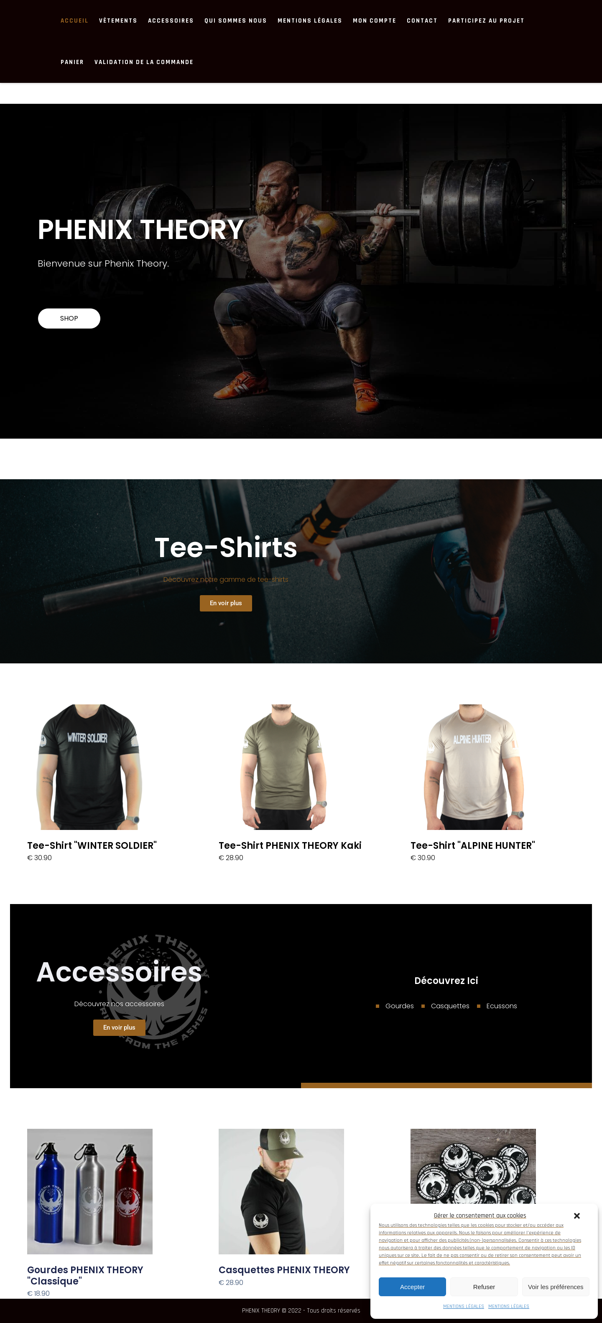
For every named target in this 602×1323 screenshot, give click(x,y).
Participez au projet (486, 21)
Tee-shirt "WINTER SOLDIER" (92, 845)
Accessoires (171, 21)
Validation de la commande (144, 62)
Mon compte (374, 21)
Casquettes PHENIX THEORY (284, 1270)
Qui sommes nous (235, 21)
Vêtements (118, 21)
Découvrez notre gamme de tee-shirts (225, 579)
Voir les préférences (556, 1286)
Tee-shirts (226, 548)
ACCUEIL (75, 21)
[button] (577, 1216)
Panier (72, 62)
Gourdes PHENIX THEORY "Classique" (85, 1275)
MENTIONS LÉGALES (463, 1306)
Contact (422, 21)
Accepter (412, 1286)
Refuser (484, 1286)
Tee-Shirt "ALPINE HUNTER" (473, 845)
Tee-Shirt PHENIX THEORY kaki (290, 845)
